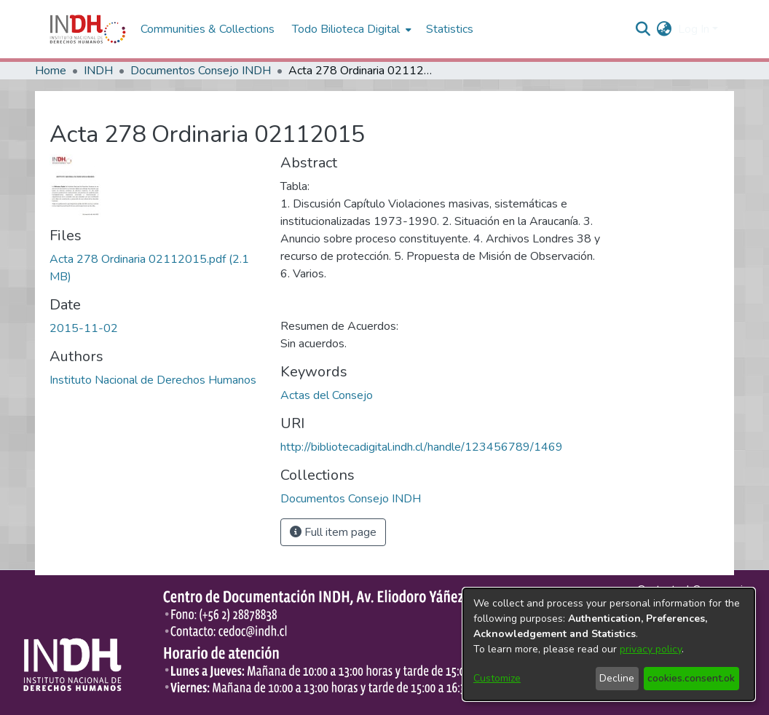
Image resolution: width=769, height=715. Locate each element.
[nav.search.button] (643, 29)
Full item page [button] (333, 532)
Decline (616, 678)
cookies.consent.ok (691, 678)
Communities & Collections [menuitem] (208, 29)
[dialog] (608, 644)
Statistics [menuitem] (449, 29)
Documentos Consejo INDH (200, 71)
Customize (497, 678)
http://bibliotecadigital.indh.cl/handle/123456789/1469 (421, 447)
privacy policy (651, 649)
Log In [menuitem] (693, 29)
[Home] (88, 29)
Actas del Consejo (326, 395)
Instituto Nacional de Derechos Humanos (153, 380)
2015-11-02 (84, 328)
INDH (98, 71)
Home (50, 71)
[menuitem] (664, 29)
